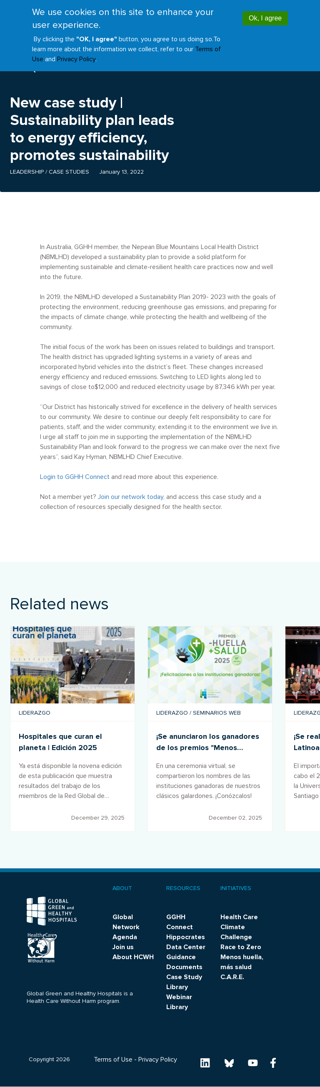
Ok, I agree (265, 18)
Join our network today (130, 497)
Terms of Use (113, 1059)
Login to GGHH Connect (75, 477)
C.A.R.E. (232, 977)
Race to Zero (240, 947)
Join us (123, 947)
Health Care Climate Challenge (239, 927)
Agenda (124, 937)
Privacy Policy (76, 59)
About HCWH (133, 957)
